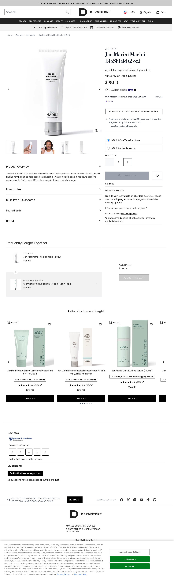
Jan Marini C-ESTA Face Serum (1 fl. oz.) (132, 370)
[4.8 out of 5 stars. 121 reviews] (130, 382)
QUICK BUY (30, 398)
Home (9, 35)
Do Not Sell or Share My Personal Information (83, 520)
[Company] (86, 548)
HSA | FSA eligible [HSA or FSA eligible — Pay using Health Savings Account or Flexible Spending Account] (120, 90)
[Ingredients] (54, 210)
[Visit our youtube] (141, 490)
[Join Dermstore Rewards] (136, 126)
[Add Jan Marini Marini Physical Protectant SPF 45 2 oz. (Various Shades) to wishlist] (100, 324)
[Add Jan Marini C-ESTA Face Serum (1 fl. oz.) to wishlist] (151, 324)
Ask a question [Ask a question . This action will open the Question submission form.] (129, 75)
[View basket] (161, 12)
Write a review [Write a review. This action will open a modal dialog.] (112, 75)
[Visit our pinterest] (154, 490)
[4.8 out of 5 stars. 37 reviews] (79, 385)
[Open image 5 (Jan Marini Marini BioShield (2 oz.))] (81, 147)
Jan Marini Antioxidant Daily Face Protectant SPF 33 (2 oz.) (30, 372)
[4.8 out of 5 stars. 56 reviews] (28, 385)
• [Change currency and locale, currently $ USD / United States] (129, 12)
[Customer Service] (86, 530)
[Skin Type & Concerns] (54, 200)
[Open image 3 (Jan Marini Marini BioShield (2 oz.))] (47, 147)
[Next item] (163, 362)
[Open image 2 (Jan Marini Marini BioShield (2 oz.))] (30, 147)
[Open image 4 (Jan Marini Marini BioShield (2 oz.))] (64, 147)
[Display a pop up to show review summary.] (40, 385)
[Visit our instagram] (134, 490)
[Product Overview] (54, 166)
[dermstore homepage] (95, 12)
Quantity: (111, 155)
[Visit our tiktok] (148, 490)
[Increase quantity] (127, 162)
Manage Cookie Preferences (80, 516)
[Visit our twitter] (128, 490)
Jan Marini (30, 35)
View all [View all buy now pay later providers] (158, 96)
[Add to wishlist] (157, 176)
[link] (145, 12)
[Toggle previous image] (8, 89)
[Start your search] (38, 12)
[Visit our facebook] (121, 490)
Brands (19, 35)
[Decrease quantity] (109, 162)
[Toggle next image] (100, 89)
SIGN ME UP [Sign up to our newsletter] (74, 490)
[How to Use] (54, 189)
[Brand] (54, 221)
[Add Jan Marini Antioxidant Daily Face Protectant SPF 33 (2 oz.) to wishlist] (49, 324)
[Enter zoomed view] (96, 130)
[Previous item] (8, 362)
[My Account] (86, 539)
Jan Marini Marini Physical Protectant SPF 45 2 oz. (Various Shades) (81, 372)
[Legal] (86, 556)
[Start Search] (67, 12)
